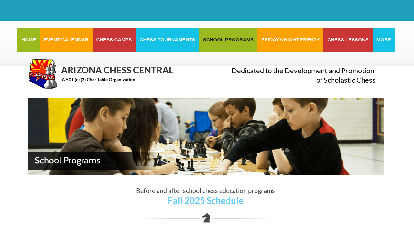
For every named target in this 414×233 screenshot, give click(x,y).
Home (28, 39)
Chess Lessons (348, 39)
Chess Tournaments (167, 39)
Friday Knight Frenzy (290, 39)
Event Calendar (66, 39)
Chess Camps (114, 39)
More (383, 39)
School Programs (228, 39)
